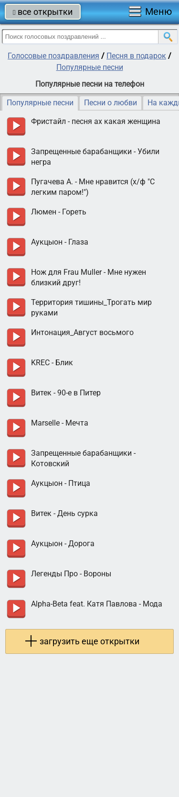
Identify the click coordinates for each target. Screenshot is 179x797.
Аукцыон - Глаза (59, 242)
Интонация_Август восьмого (82, 332)
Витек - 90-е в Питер (66, 392)
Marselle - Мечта (59, 422)
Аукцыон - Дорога (63, 543)
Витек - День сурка (64, 513)
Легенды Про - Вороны (71, 573)
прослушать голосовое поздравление (16, 126)
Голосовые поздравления (53, 55)
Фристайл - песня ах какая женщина (95, 121)
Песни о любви (110, 102)
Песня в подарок (136, 55)
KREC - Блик (52, 362)
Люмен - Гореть (58, 211)
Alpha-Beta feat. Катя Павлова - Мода (96, 603)
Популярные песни (89, 67)
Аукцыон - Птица (60, 483)
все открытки (43, 12)
